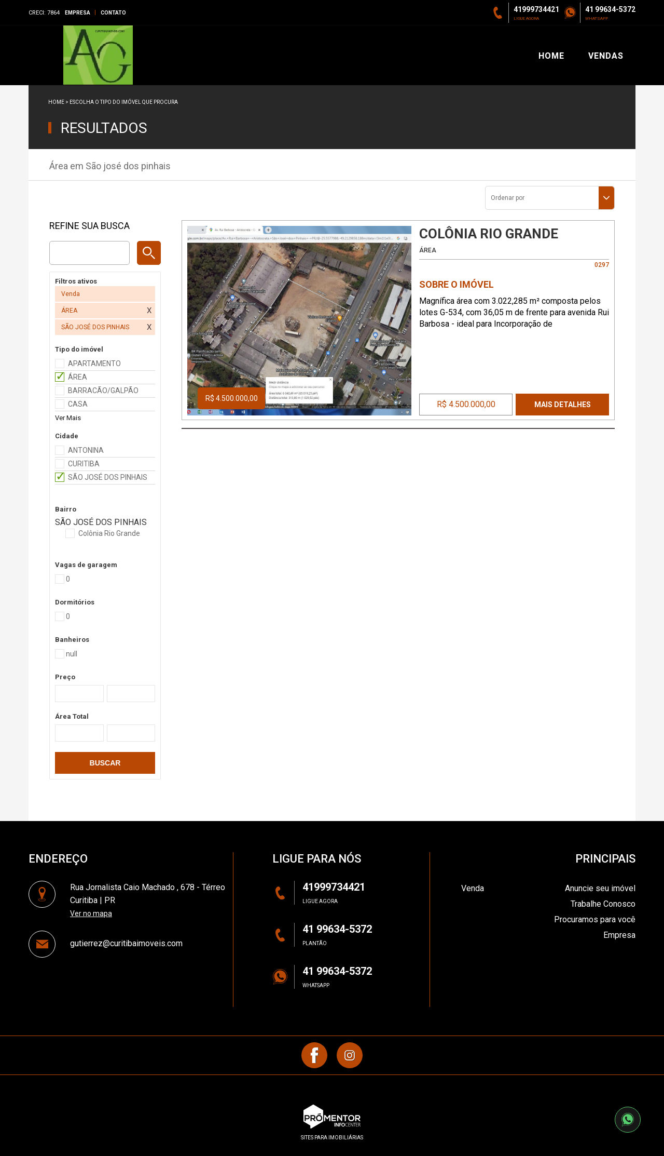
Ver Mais (68, 418)
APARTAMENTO (94, 363)
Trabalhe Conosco (603, 904)
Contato (113, 13)
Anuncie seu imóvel (600, 888)
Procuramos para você (594, 919)
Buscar (105, 763)
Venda (472, 888)
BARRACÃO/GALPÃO (103, 390)
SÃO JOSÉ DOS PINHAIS (107, 477)
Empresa (77, 13)
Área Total (72, 716)
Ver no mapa (91, 913)
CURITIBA (84, 464)
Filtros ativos (76, 281)
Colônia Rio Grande (109, 533)
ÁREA (77, 377)
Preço (65, 677)
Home (56, 102)
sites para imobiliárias (332, 1137)
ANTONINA (86, 450)
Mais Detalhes (562, 404)
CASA (78, 404)
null (71, 654)
